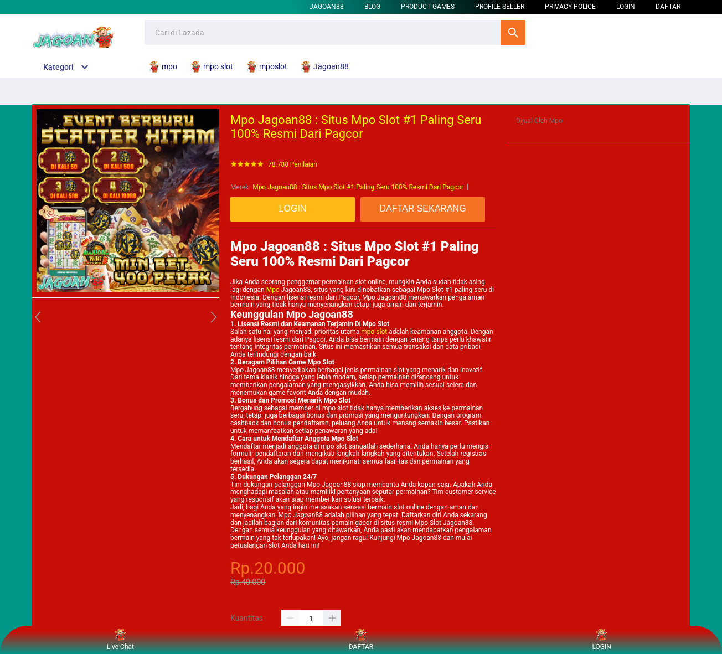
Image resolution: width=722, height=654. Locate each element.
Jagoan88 (327, 7)
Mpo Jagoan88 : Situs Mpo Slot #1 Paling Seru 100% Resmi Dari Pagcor (357, 187)
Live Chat (120, 640)
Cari (513, 32)
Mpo (273, 289)
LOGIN (625, 7)
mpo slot (374, 332)
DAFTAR (668, 7)
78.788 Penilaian (292, 164)
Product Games (428, 7)
